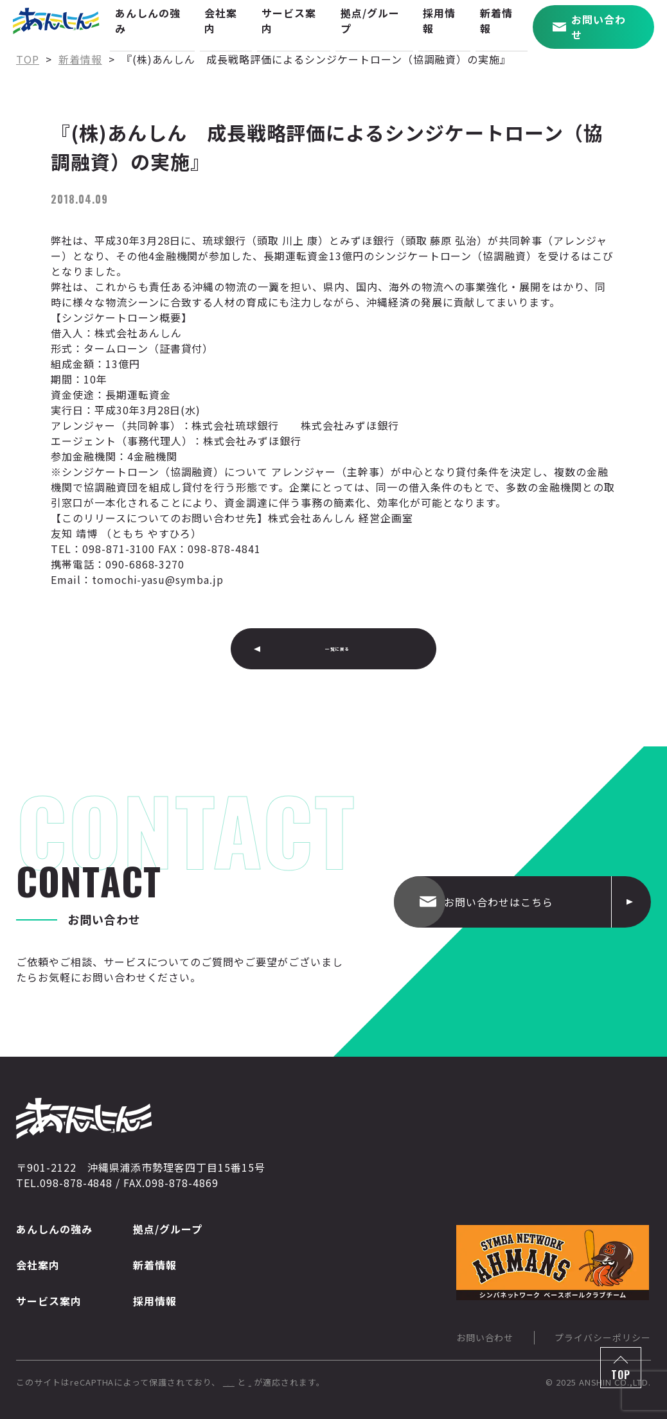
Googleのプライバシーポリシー (288, 1382)
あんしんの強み (54, 1229)
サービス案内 (49, 1301)
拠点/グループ (167, 1229)
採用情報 (155, 1301)
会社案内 (38, 1265)
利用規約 (386, 1382)
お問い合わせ (485, 1337)
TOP (620, 1374)
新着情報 (155, 1265)
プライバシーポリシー (603, 1337)
